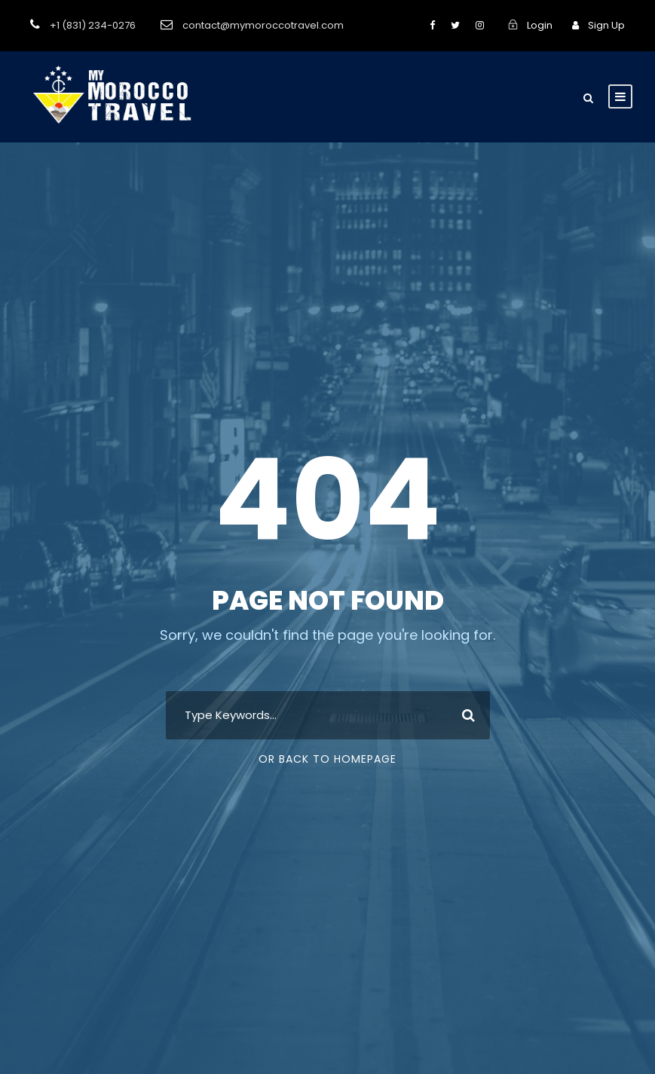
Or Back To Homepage (327, 758)
